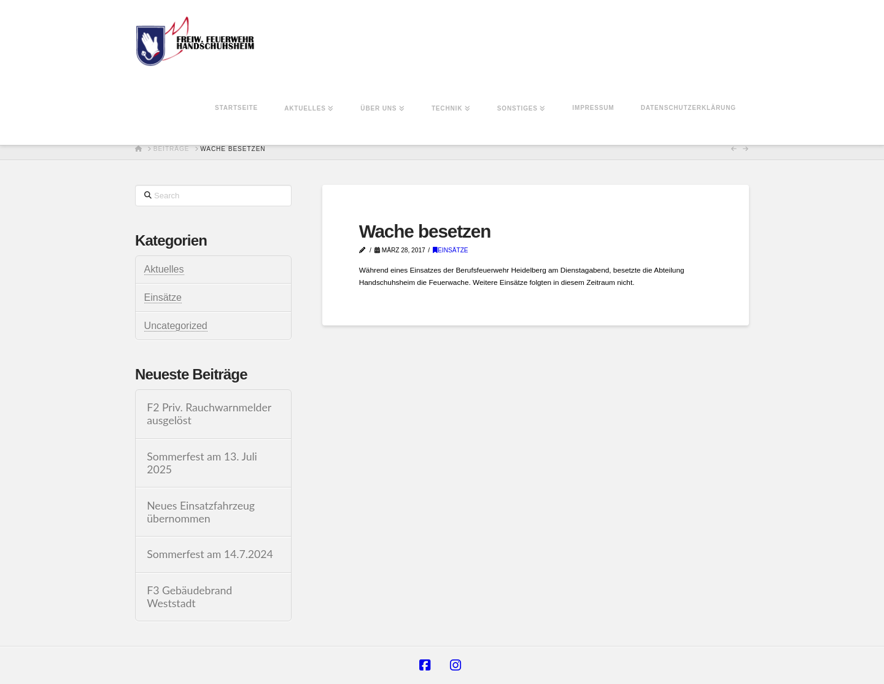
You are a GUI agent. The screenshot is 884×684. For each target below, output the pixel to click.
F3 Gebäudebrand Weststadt (189, 597)
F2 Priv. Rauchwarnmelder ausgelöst (209, 414)
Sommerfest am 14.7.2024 (210, 554)
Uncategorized (175, 326)
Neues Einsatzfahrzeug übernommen (201, 512)
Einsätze (450, 250)
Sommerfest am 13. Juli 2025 (202, 463)
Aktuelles (164, 269)
